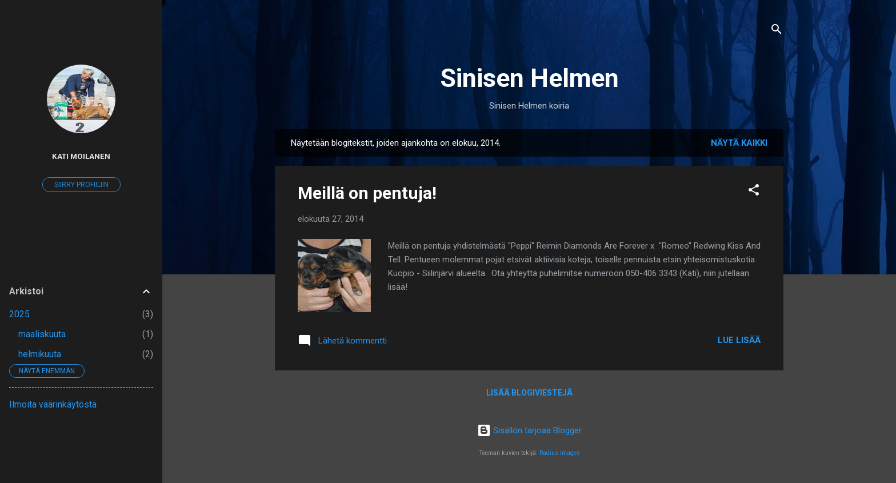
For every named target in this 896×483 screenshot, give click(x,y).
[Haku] (776, 31)
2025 (19, 314)
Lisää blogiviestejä (529, 392)
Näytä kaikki (739, 143)
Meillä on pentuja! (367, 193)
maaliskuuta (42, 334)
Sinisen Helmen (529, 78)
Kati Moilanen (81, 156)
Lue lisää (739, 340)
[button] (754, 192)
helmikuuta (39, 354)
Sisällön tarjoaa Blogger (529, 430)
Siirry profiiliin (81, 185)
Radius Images (559, 453)
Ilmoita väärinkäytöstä (53, 404)
